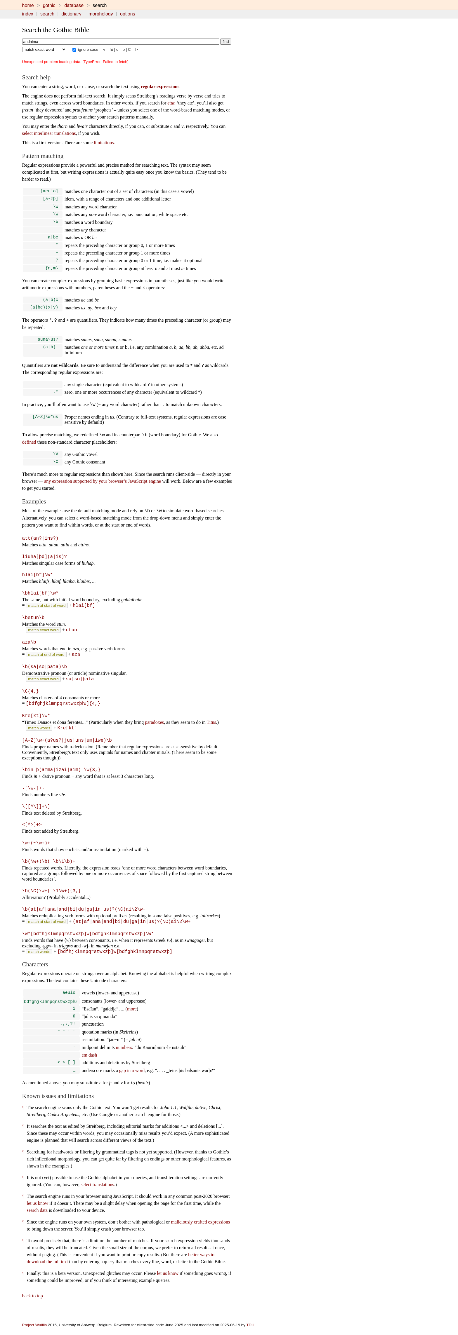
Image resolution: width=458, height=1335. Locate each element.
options (127, 13)
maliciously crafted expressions (200, 1232)
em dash (89, 1064)
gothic (49, 5)
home (28, 5)
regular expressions (160, 86)
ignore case (85, 49)
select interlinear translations (49, 133)
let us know (37, 1213)
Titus (211, 728)
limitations (104, 142)
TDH (250, 1325)
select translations (97, 1194)
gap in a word (132, 1080)
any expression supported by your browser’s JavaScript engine (102, 489)
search (47, 13)
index (27, 13)
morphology (101, 13)
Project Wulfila (34, 1325)
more (132, 1015)
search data (37, 1220)
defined (29, 449)
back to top (32, 1305)
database (74, 5)
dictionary (71, 13)
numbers (124, 1056)
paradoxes (154, 728)
